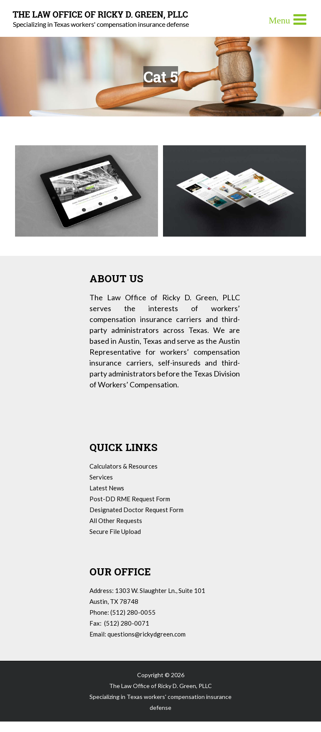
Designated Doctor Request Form (136, 509)
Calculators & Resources (123, 466)
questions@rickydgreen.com (146, 634)
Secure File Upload (115, 531)
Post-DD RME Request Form (129, 499)
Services (101, 477)
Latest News (106, 488)
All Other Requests (115, 520)
